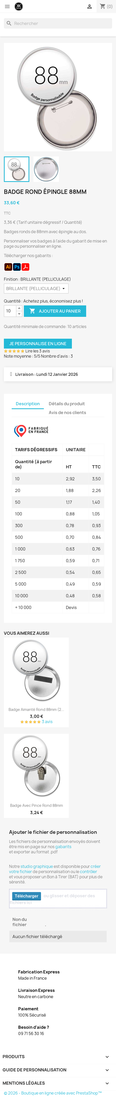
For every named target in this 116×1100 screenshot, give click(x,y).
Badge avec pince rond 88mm (36, 805)
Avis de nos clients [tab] (67, 412)
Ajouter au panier (55, 311)
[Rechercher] (58, 23)
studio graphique (37, 866)
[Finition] (36, 288)
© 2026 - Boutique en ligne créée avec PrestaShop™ (53, 1093)
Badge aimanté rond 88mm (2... (36, 709)
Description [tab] (28, 404)
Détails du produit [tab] (67, 404)
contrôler (88, 871)
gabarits (63, 846)
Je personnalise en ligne (37, 343)
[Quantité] (10, 311)
